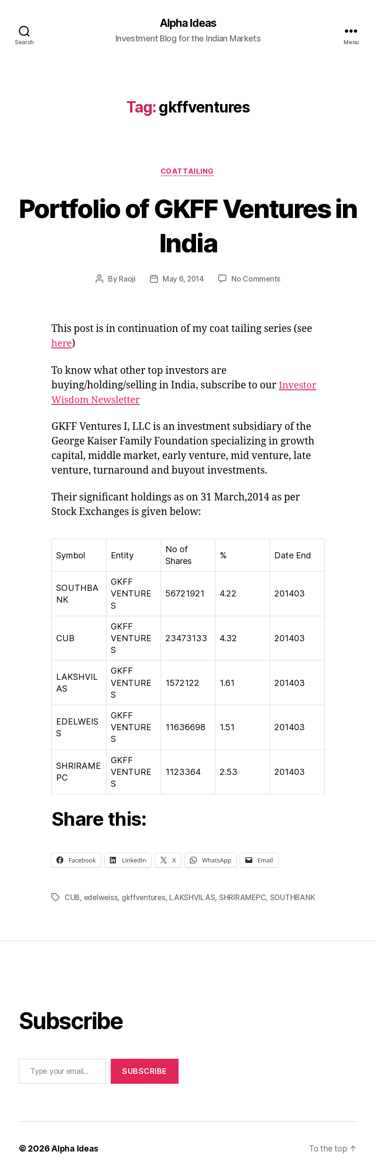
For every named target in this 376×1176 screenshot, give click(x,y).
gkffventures (145, 898)
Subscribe (144, 1072)
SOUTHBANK (296, 898)
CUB (72, 898)
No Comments (256, 280)
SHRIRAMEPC (245, 898)
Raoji (126, 280)
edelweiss (102, 898)
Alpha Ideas (188, 23)
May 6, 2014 (183, 280)
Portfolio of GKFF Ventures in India (188, 225)
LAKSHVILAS (195, 898)
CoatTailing (187, 172)
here (62, 344)
